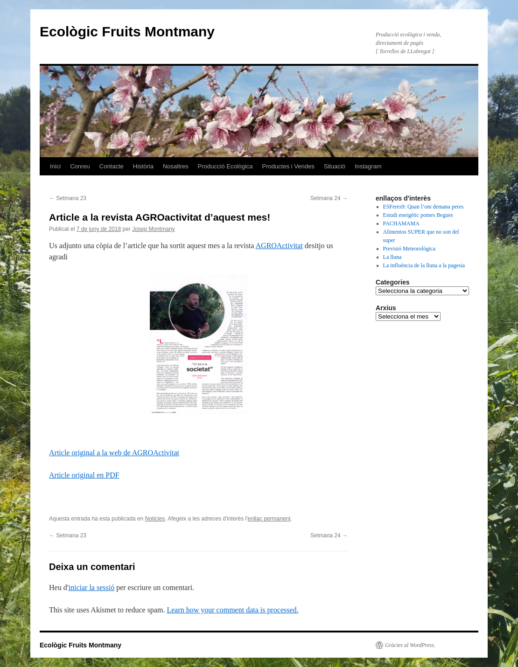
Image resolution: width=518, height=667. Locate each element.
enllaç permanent (269, 518)
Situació (334, 166)
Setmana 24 (329, 198)
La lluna (392, 257)
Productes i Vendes (288, 166)
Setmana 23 (67, 198)
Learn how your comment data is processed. (232, 610)
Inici (55, 166)
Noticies (155, 518)
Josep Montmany (153, 229)
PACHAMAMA (401, 223)
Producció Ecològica (225, 166)
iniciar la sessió (92, 587)
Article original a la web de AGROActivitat (114, 453)
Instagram (368, 166)
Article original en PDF (84, 475)
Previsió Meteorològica (409, 248)
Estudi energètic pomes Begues (418, 215)
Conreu (80, 166)
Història (143, 166)
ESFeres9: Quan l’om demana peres (423, 206)
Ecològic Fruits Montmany (127, 31)
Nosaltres (176, 166)
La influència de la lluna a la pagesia (424, 265)
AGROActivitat (279, 246)
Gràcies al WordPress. (410, 645)
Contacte (111, 166)
